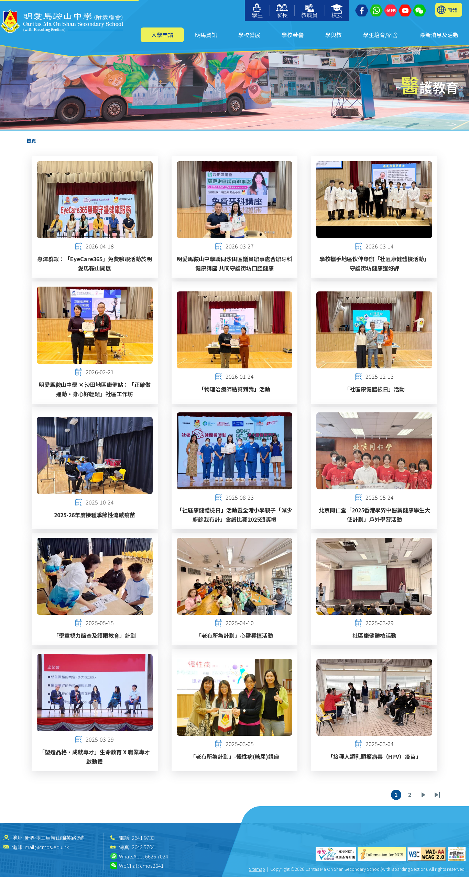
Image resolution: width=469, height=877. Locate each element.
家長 (282, 11)
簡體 (452, 9)
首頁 (31, 140)
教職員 (309, 11)
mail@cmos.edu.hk (47, 847)
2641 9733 (143, 837)
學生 (257, 11)
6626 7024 (156, 856)
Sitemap (257, 869)
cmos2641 (152, 865)
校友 (337, 11)
